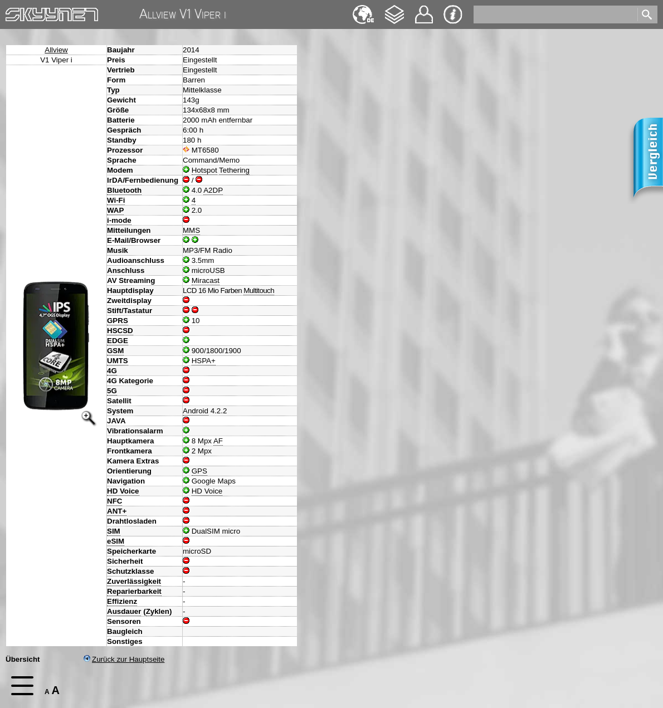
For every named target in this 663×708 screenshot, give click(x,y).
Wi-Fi (116, 200)
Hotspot (204, 170)
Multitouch (258, 290)
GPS (199, 471)
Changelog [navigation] (394, 9)
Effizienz (122, 601)
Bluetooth (124, 190)
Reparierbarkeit (134, 591)
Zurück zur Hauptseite (124, 659)
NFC (114, 501)
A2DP (213, 190)
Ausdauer (124, 611)
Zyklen (157, 611)
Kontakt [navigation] (424, 10)
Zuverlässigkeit (134, 581)
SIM (113, 531)
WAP (115, 210)
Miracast (206, 280)
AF (218, 441)
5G (112, 391)
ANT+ (116, 511)
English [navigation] (363, 9)
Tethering (234, 170)
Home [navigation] (16, 12)
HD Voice (123, 491)
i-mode (119, 220)
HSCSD (120, 330)
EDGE (117, 340)
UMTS (117, 361)
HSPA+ (204, 361)
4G (112, 371)
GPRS (117, 320)
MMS (191, 230)
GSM (115, 350)
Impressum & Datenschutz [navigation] (452, 14)
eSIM (115, 541)
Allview (56, 50)
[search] (554, 14)
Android (195, 411)
